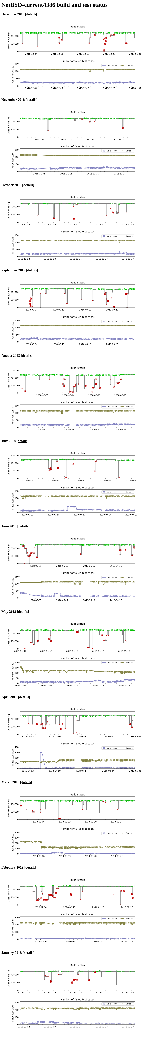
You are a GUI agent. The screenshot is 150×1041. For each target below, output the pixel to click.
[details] (31, 14)
